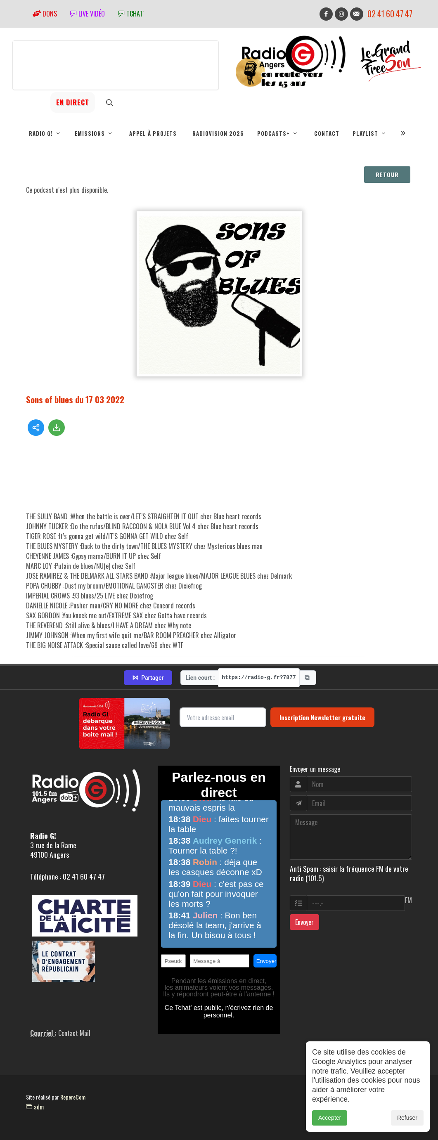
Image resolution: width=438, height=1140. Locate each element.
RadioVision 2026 (218, 133)
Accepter (329, 1117)
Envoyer (304, 922)
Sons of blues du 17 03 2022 (75, 399)
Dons (45, 14)
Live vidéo (87, 14)
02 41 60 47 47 (389, 14)
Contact (326, 133)
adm (35, 1106)
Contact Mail (74, 1033)
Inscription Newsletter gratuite (322, 717)
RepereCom (72, 1097)
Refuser (407, 1117)
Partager (147, 677)
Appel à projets (153, 133)
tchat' (131, 14)
